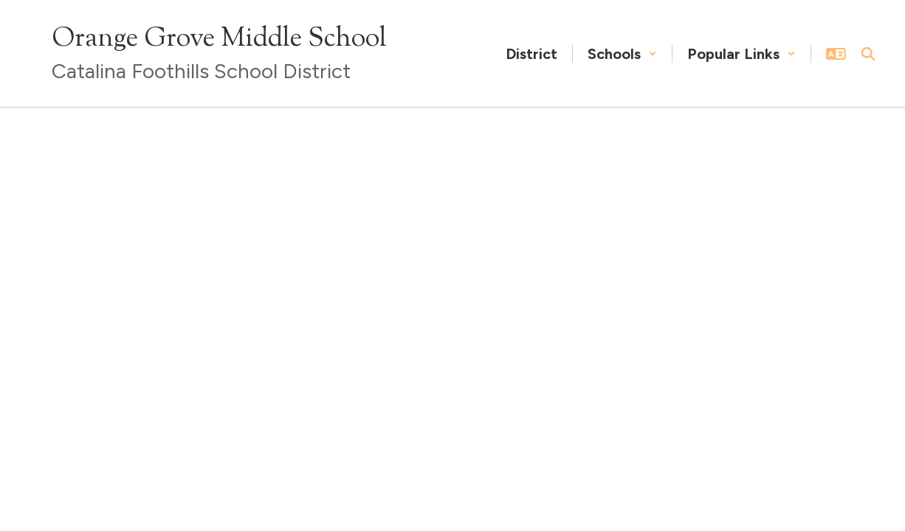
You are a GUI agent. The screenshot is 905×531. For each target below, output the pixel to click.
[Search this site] (868, 53)
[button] (622, 54)
